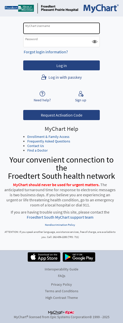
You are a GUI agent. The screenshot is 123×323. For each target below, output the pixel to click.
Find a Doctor (37, 150)
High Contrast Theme (61, 297)
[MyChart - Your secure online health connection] (61, 8)
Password (31, 39)
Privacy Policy (61, 284)
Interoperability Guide (61, 269)
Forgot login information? (46, 51)
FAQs (61, 275)
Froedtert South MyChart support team (60, 217)
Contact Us (35, 145)
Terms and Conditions (61, 291)
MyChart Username (37, 26)
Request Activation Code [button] (61, 115)
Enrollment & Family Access (48, 136)
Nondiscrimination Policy (60, 225)
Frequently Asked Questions (48, 141)
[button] (95, 41)
